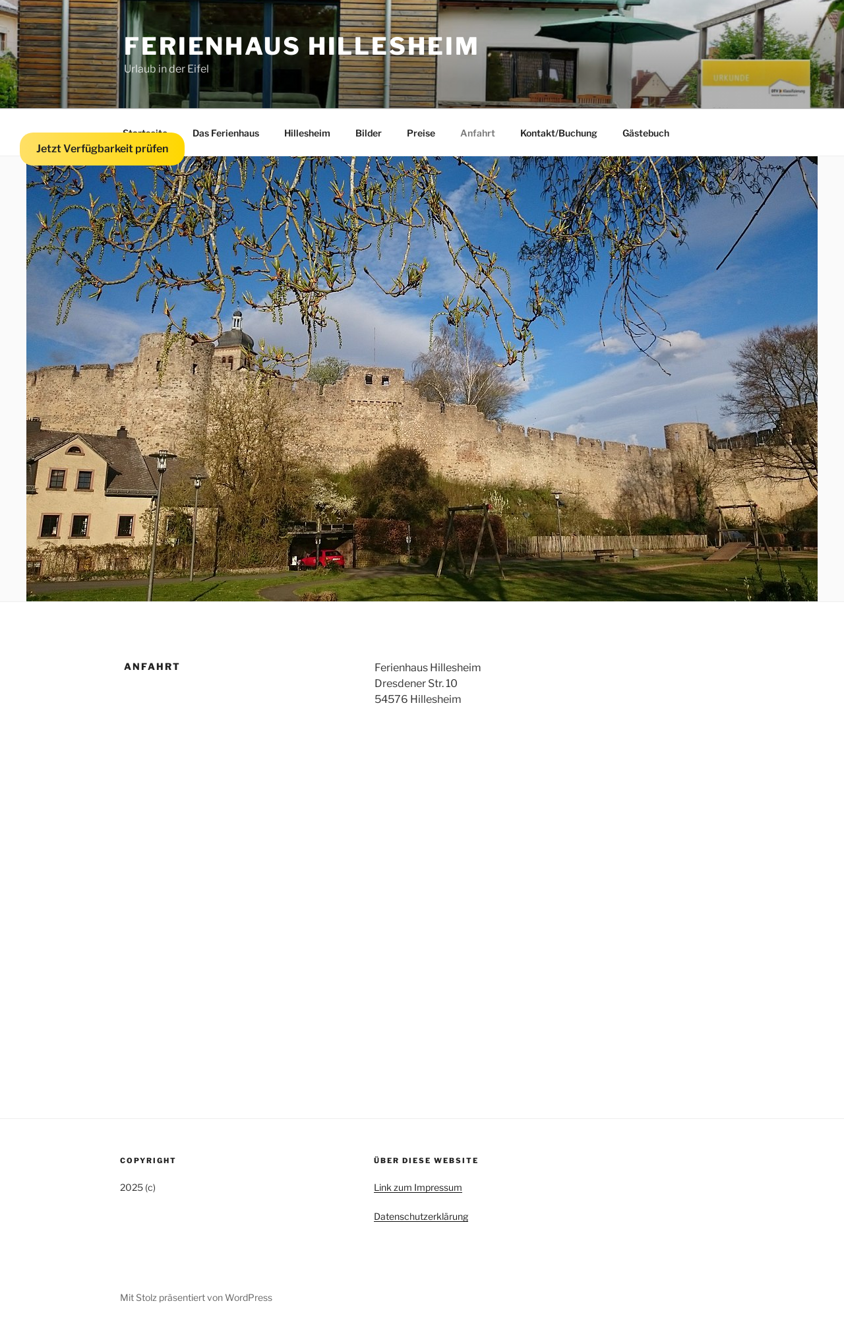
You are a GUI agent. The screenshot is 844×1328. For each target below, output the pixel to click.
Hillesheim (307, 132)
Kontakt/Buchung (558, 132)
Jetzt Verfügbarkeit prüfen (102, 148)
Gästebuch (645, 132)
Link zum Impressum (418, 1187)
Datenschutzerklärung (421, 1216)
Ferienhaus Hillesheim (301, 46)
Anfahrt (477, 132)
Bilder (368, 132)
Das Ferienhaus (226, 132)
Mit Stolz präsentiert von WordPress (196, 1297)
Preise (421, 132)
